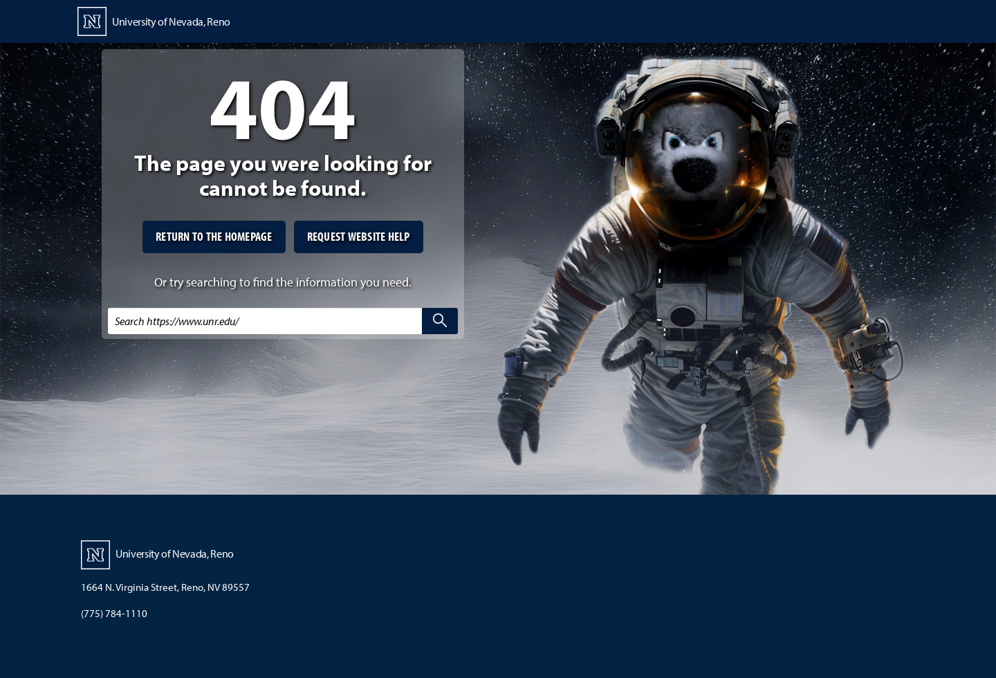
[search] (440, 321)
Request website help (358, 236)
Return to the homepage (214, 236)
